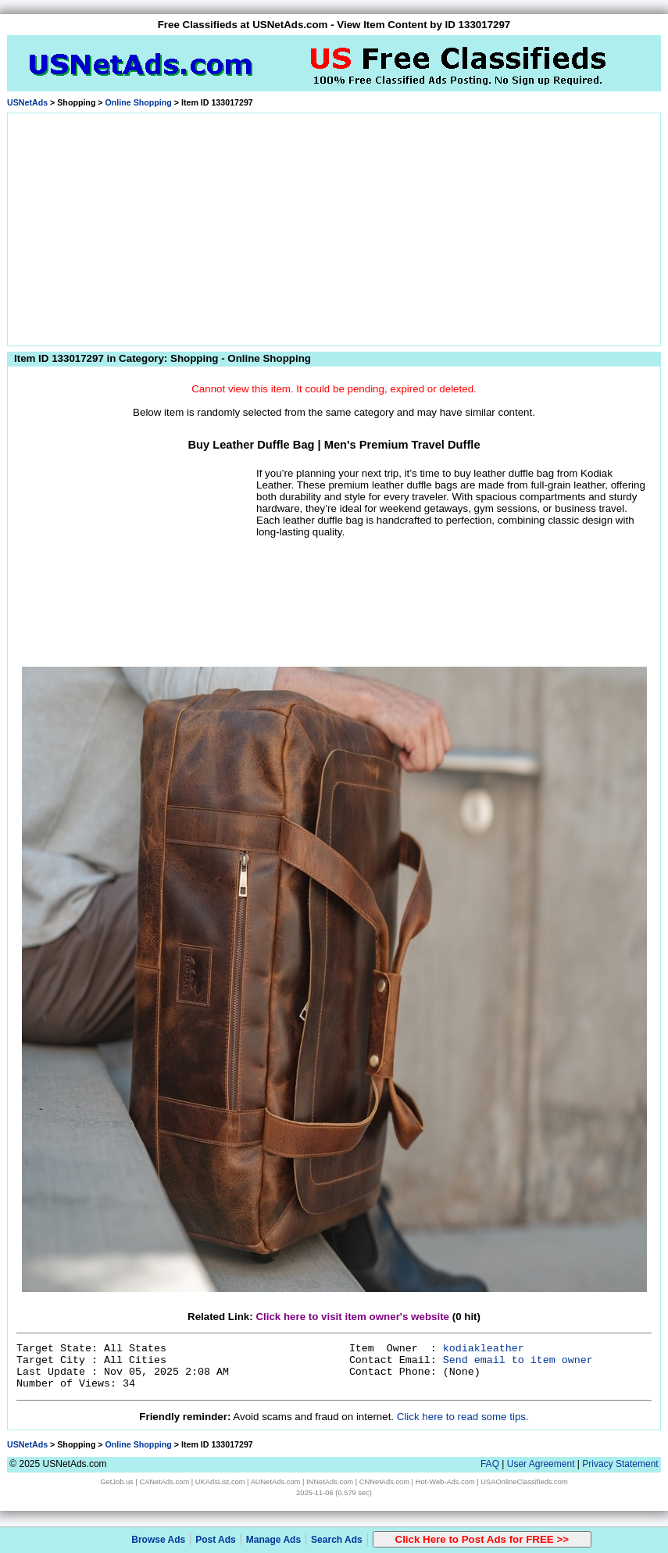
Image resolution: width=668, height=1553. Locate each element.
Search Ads (337, 1539)
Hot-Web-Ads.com (445, 1482)
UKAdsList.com (220, 1482)
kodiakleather (483, 1348)
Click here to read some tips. (463, 1416)
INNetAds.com (329, 1482)
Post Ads (215, 1539)
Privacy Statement (620, 1463)
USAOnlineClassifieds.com (523, 1482)
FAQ (489, 1463)
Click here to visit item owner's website (352, 1316)
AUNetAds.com (276, 1482)
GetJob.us (117, 1482)
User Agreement (541, 1463)
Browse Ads (158, 1539)
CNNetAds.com (384, 1482)
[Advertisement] (334, 226)
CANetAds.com (164, 1482)
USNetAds (27, 102)
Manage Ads (273, 1539)
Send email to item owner (518, 1360)
